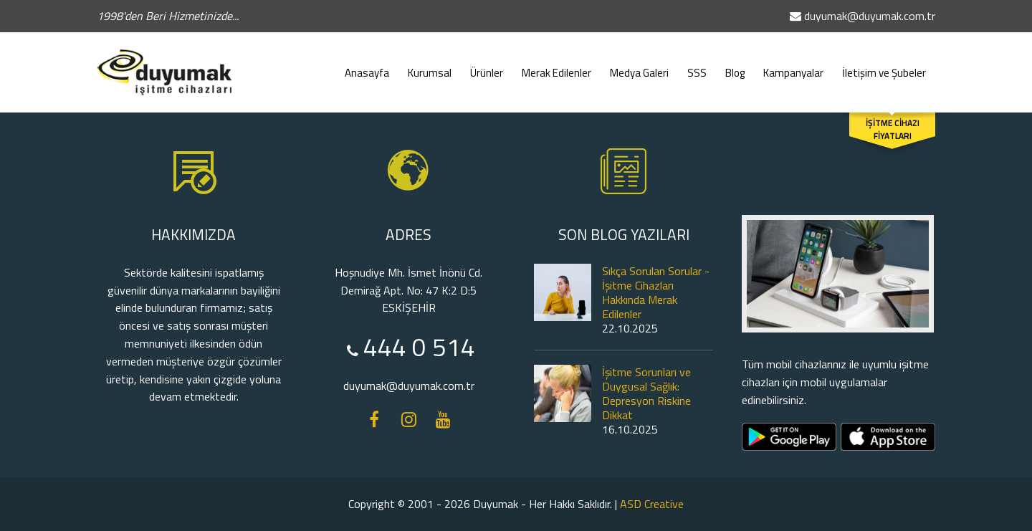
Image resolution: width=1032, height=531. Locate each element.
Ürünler (486, 66)
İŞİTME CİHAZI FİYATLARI (892, 129)
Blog (735, 66)
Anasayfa (367, 66)
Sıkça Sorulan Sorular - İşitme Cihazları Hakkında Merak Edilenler (656, 292)
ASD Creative (652, 503)
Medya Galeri (639, 66)
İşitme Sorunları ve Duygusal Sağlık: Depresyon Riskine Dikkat (646, 393)
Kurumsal (430, 66)
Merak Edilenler (556, 66)
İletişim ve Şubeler (884, 66)
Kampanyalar (793, 66)
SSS (697, 66)
